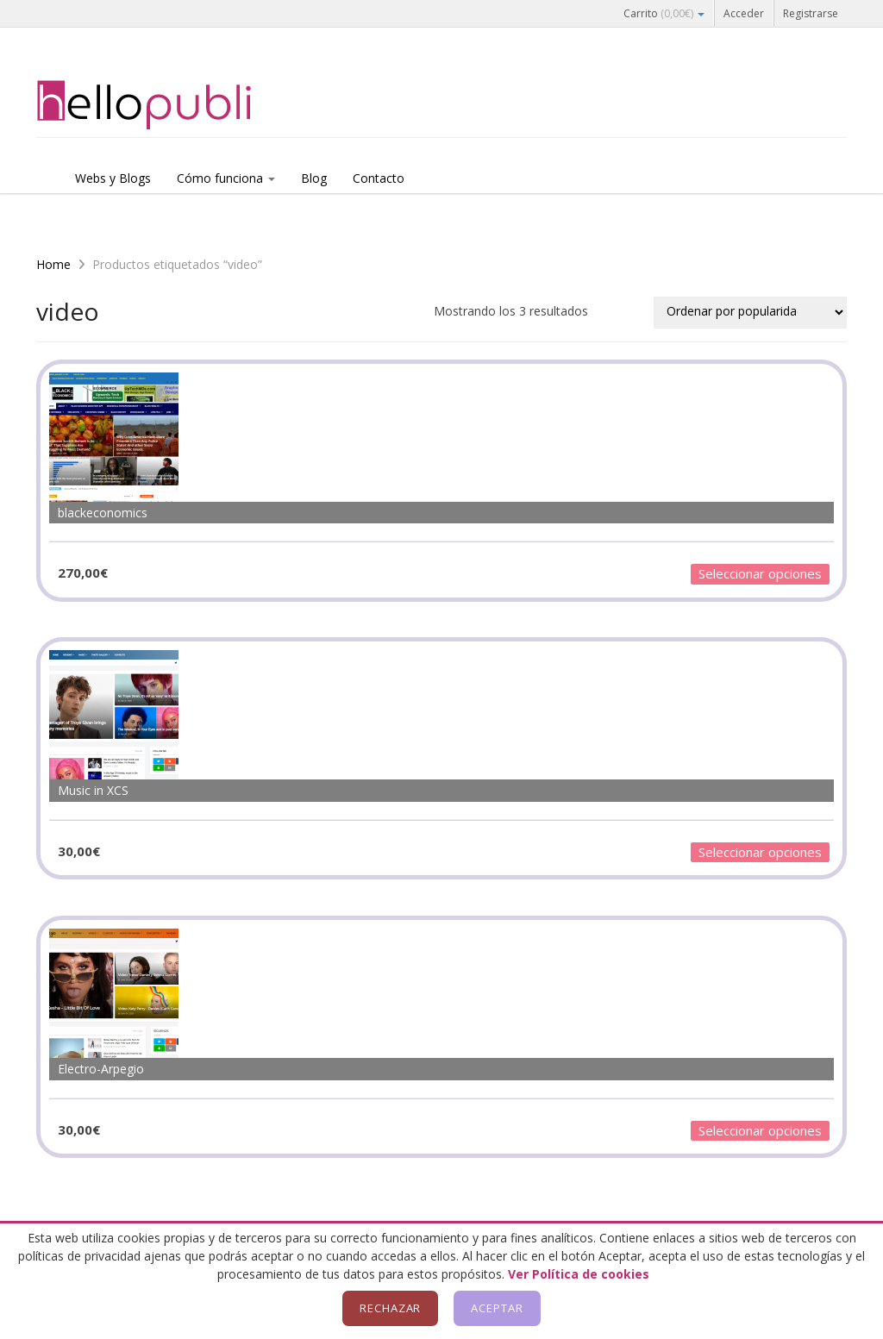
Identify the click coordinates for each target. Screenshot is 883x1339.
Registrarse (810, 13)
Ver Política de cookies (578, 1274)
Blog (314, 178)
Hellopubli (165, 105)
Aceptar (497, 1308)
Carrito (664, 13)
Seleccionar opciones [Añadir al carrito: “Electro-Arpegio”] (760, 1130)
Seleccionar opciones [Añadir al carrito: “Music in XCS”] (760, 851)
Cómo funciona (226, 178)
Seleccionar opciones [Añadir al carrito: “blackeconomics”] (760, 573)
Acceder (743, 13)
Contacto (378, 178)
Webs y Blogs (113, 178)
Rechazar (391, 1308)
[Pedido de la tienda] (750, 312)
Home (53, 264)
